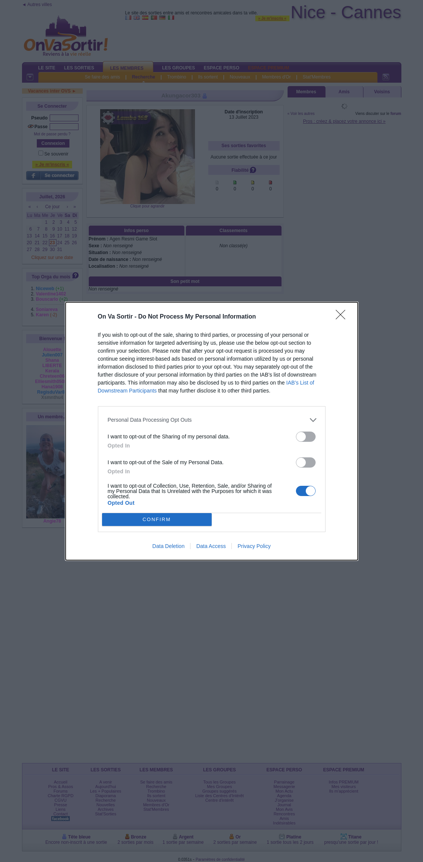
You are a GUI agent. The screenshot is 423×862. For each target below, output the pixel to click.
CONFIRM (157, 519)
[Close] (343, 317)
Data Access (211, 546)
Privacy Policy (253, 546)
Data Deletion (169, 546)
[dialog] (212, 431)
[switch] (306, 437)
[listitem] (212, 420)
